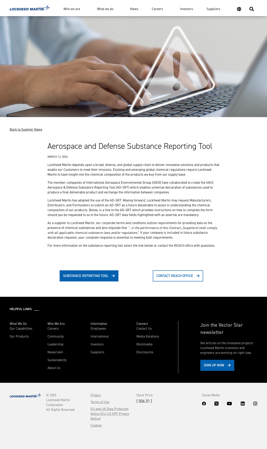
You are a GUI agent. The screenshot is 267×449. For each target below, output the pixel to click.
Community (55, 336)
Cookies (96, 425)
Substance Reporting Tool (85, 275)
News (134, 8)
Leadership (55, 344)
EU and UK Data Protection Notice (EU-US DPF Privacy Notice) (110, 413)
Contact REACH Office (174, 275)
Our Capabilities (21, 328)
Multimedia (144, 344)
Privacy (96, 395)
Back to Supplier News (26, 129)
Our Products (19, 336)
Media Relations (147, 336)
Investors (186, 8)
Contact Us (144, 328)
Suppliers (213, 8)
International (100, 336)
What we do (105, 8)
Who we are (71, 8)
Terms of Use (100, 402)
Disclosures (144, 352)
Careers (157, 8)
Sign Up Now (214, 365)
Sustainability (56, 360)
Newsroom (55, 352)
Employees (98, 328)
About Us (53, 367)
